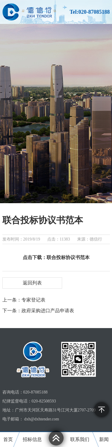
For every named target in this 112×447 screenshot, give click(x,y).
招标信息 (32, 439)
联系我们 (79, 439)
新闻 (104, 439)
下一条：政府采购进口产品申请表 (38, 310)
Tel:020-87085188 (90, 12)
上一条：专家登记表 (23, 299)
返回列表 (32, 282)
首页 (8, 439)
